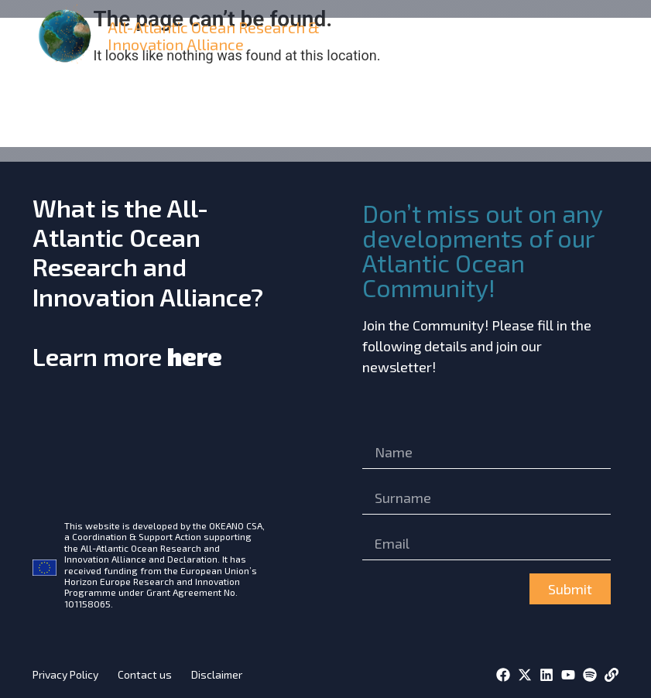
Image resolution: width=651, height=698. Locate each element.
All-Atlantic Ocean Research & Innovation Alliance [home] (214, 35)
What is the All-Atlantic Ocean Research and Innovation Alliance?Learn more (148, 282)
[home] (67, 35)
